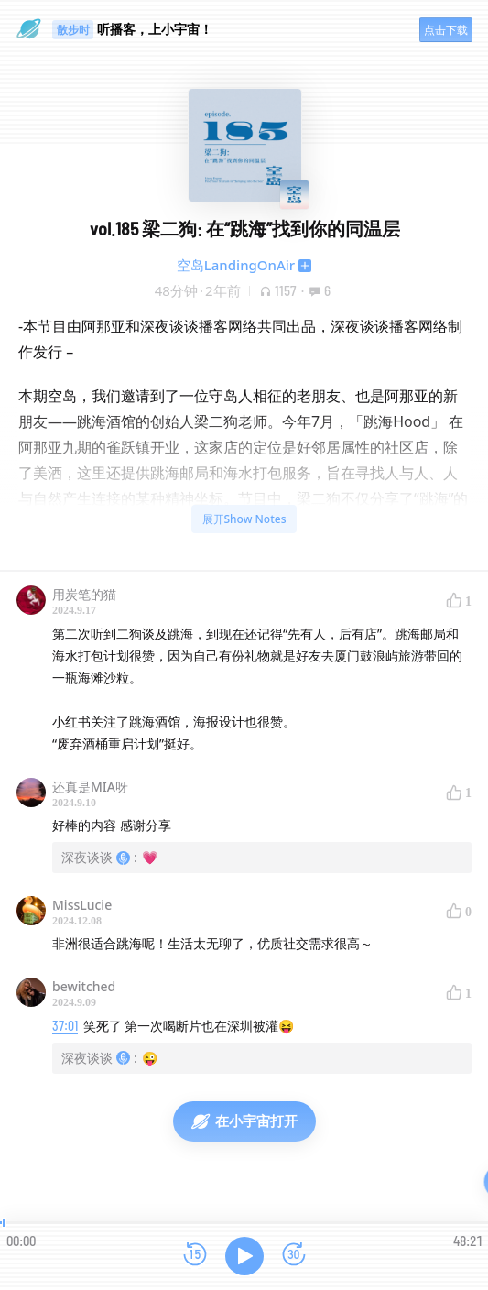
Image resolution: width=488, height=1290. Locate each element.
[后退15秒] (195, 1255)
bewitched (83, 986)
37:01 (65, 1025)
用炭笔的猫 (84, 594)
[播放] (244, 1256)
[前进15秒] (294, 1255)
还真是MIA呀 (90, 786)
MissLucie (82, 904)
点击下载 (446, 30)
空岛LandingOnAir (236, 265)
